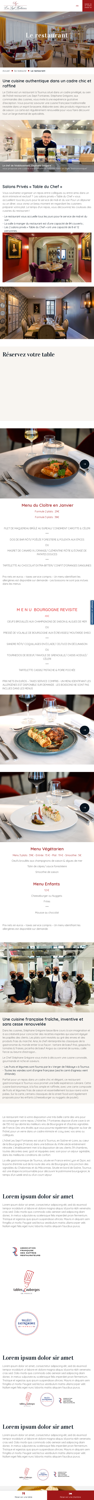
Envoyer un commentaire (92, 612)
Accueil (6, 71)
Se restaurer (20, 71)
